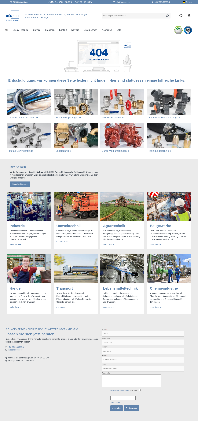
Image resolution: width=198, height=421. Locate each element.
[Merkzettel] (180, 16)
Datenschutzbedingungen (119, 390)
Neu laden (115, 402)
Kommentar (106, 373)
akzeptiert (123, 390)
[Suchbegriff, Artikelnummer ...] (133, 16)
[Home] (9, 30)
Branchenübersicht (20, 184)
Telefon (105, 364)
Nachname (106, 338)
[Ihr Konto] (189, 16)
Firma (104, 329)
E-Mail (104, 356)
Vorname (105, 347)
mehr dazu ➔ (15, 245)
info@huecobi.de (123, 2)
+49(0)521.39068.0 (161, 2)
